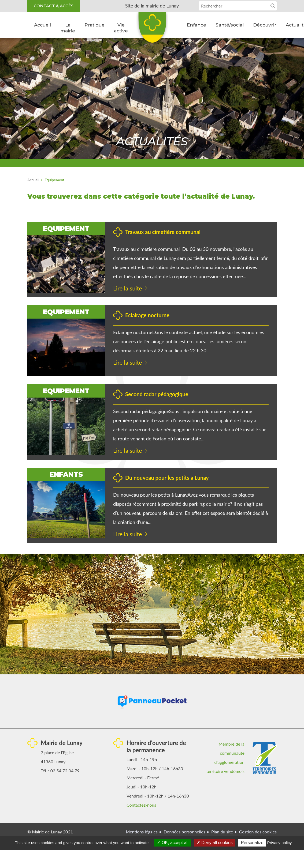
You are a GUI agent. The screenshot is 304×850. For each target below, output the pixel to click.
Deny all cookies (215, 842)
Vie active (121, 27)
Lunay (152, 29)
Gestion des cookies (258, 831)
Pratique (94, 25)
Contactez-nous (141, 805)
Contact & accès (54, 5)
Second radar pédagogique (156, 394)
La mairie (67, 27)
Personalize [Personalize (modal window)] (252, 842)
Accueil (42, 25)
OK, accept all (172, 842)
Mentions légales (142, 831)
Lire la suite (128, 288)
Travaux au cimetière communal (163, 232)
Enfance (196, 25)
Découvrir (264, 25)
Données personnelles (184, 831)
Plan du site (222, 831)
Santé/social (230, 25)
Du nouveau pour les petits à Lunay (167, 478)
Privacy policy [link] (279, 842)
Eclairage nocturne (147, 315)
